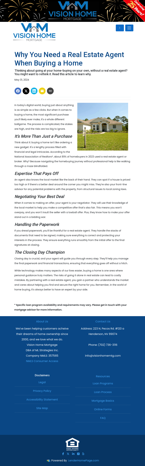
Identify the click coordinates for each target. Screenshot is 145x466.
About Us (42, 321)
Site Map (42, 408)
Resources (103, 376)
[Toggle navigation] (129, 28)
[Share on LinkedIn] (34, 91)
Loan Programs (103, 383)
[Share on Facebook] (18, 91)
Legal (42, 382)
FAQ (103, 418)
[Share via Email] (42, 91)
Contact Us (102, 321)
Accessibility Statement (42, 399)
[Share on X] (26, 91)
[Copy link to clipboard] (50, 91)
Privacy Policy (42, 391)
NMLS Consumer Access (42, 361)
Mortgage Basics (103, 401)
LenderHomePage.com (83, 460)
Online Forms (103, 409)
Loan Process (103, 392)
